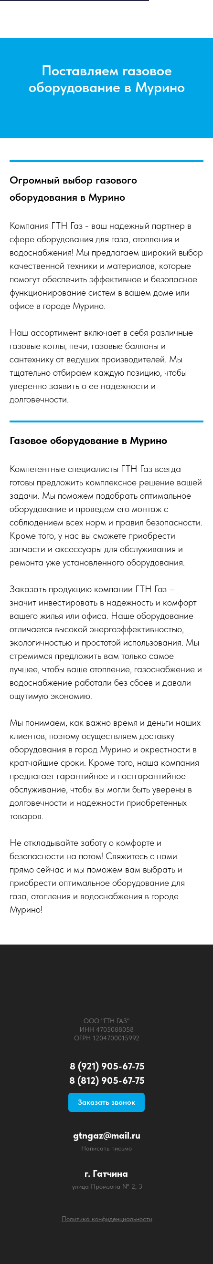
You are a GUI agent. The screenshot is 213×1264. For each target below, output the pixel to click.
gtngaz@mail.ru (106, 1135)
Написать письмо (106, 1148)
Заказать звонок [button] (106, 1102)
